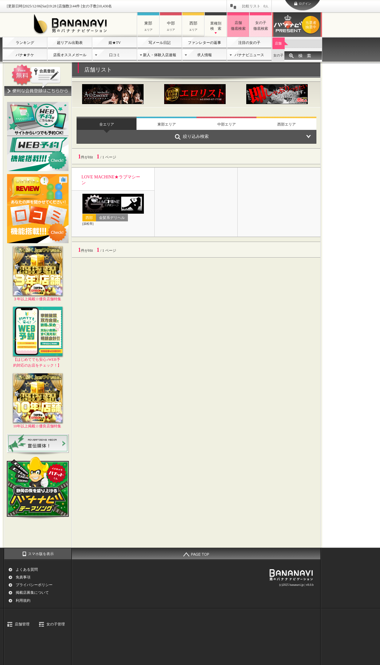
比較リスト (255, 6)
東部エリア (166, 124)
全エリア (106, 124)
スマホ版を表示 (41, 554)
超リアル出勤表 (70, 43)
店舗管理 (22, 624)
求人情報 (204, 55)
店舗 (278, 43)
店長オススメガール (69, 55)
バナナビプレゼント (311, 25)
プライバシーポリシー (34, 585)
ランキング (25, 43)
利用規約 (23, 600)
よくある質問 (27, 569)
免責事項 (23, 577)
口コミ (114, 55)
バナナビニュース (249, 55)
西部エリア (286, 124)
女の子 (278, 55)
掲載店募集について (32, 592)
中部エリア (226, 124)
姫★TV (115, 43)
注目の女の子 (249, 43)
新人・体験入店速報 (159, 55)
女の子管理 (55, 624)
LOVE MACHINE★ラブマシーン (110, 179)
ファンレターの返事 (204, 43)
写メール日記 (159, 43)
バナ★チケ (25, 55)
